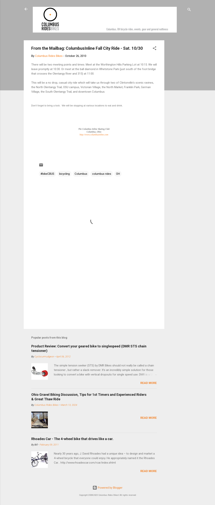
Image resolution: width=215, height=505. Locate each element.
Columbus (81, 173)
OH (118, 173)
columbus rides (101, 173)
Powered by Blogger (107, 487)
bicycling (64, 173)
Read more (148, 383)
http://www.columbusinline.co (93, 134)
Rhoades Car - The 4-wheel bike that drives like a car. (72, 439)
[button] (154, 49)
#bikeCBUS (47, 173)
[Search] (189, 10)
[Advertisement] (178, 96)
